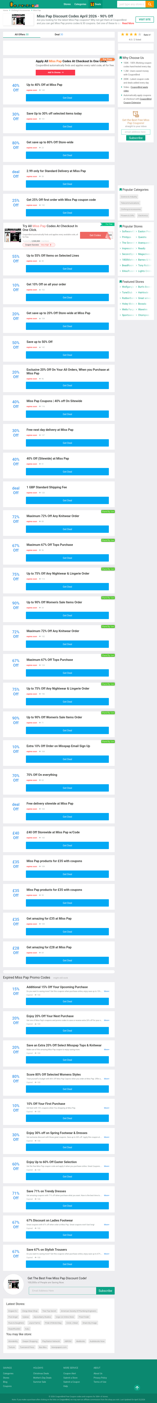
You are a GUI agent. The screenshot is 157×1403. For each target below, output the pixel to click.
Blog (5, 1382)
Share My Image (90, 1323)
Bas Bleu (43, 1347)
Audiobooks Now (97, 1341)
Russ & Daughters (16, 1323)
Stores (67, 4)
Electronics (143, 215)
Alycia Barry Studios (42, 1317)
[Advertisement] (58, 48)
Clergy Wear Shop (29, 1311)
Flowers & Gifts (127, 215)
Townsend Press (27, 1347)
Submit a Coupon (71, 1382)
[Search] (149, 4)
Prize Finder (84, 1317)
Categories (80, 4)
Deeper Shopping (30, 1341)
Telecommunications (130, 203)
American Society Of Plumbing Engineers (78, 1311)
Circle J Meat (72, 1323)
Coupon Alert (69, 1373)
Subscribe (105, 1291)
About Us (98, 1373)
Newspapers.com (59, 1347)
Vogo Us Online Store (65, 1317)
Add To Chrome (55, 72)
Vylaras (26, 1317)
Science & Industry (129, 197)
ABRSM (68, 1341)
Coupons (7, 1386)
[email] (72, 1290)
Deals (95, 4)
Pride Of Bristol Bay (53, 1323)
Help (65, 1386)
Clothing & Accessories (131, 209)
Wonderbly (13, 1341)
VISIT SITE (145, 19)
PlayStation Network (51, 1341)
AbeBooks (80, 1341)
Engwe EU (12, 1311)
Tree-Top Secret (49, 1311)
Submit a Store (70, 1378)
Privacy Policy (100, 1378)
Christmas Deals (41, 1373)
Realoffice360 (14, 1329)
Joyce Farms (34, 1323)
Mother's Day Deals (42, 1378)
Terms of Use (100, 1382)
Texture (11, 1347)
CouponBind (64, 1400)
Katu (27, 1329)
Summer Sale (39, 1382)
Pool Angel (13, 1317)
